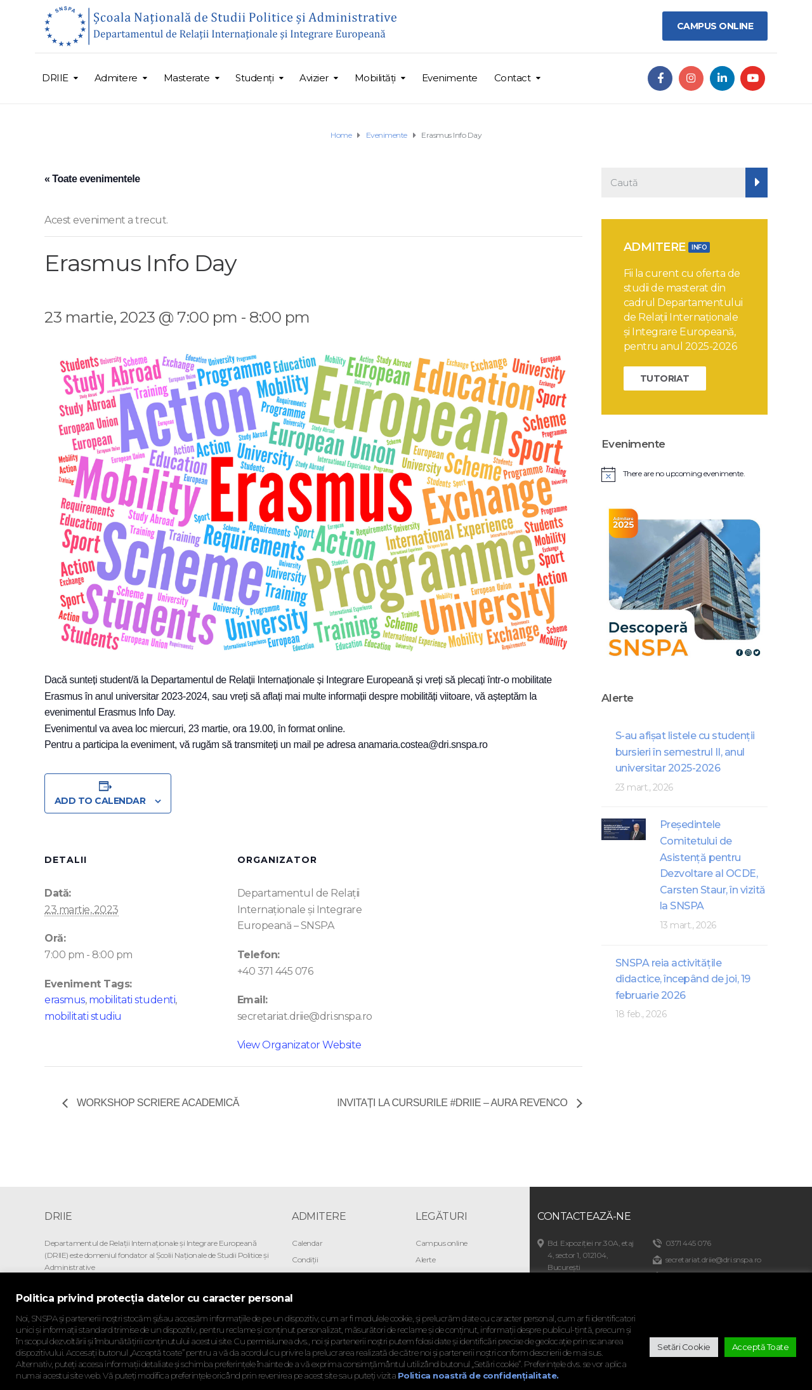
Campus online (442, 1243)
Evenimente (450, 78)
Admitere (116, 78)
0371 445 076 (688, 1243)
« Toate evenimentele (92, 178)
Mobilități (375, 78)
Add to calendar (100, 800)
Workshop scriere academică (156, 1102)
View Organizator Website (299, 1045)
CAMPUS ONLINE (715, 26)
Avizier (314, 78)
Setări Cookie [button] (683, 1347)
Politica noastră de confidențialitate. (478, 1375)
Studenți (254, 78)
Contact (512, 78)
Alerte (425, 1259)
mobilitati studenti (132, 1000)
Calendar (307, 1243)
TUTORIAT (665, 378)
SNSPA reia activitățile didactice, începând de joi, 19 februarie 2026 (682, 979)
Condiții (305, 1259)
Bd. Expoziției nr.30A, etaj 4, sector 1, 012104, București (590, 1255)
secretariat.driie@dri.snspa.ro (713, 1259)
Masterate (187, 78)
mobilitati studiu (83, 1016)
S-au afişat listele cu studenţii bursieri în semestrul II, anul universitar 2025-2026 (685, 752)
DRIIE (55, 78)
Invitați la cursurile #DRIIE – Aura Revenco (453, 1102)
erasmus (64, 1000)
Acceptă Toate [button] (760, 1347)
